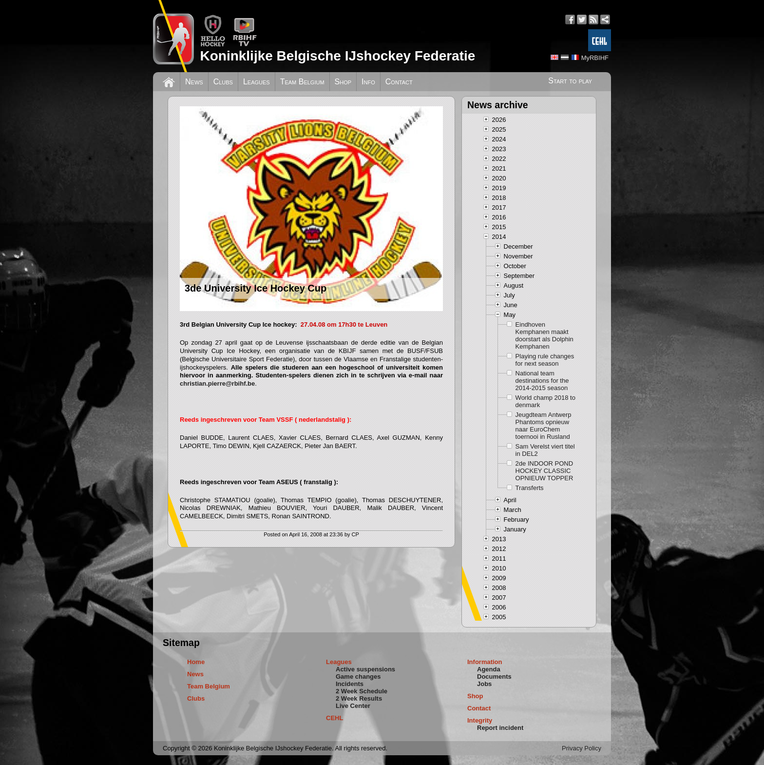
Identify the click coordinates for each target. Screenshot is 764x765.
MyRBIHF (595, 57)
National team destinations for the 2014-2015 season (542, 381)
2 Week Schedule (361, 691)
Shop (343, 82)
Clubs (223, 82)
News (194, 82)
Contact (399, 82)
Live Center (353, 705)
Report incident (500, 727)
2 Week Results (359, 698)
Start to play (570, 81)
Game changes (358, 676)
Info (368, 82)
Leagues (256, 82)
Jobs (484, 683)
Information (484, 662)
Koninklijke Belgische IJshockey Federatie (337, 55)
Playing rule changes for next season (545, 360)
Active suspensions (365, 669)
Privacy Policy (581, 748)
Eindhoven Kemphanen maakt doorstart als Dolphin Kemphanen (544, 335)
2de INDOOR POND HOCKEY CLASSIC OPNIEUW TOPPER (544, 471)
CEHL (334, 718)
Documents (494, 676)
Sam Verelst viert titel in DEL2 (545, 450)
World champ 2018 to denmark (545, 401)
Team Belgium (302, 82)
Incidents (349, 683)
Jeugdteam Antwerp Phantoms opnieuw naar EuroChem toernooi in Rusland (544, 425)
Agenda (488, 669)
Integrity (479, 720)
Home (196, 662)
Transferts (530, 487)
